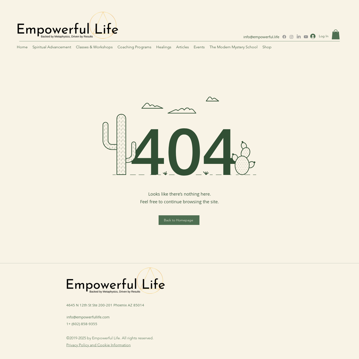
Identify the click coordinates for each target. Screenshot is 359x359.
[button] (336, 34)
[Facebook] (284, 36)
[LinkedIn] (298, 36)
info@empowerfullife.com (88, 317)
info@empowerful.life (261, 36)
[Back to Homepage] (179, 220)
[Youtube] (305, 36)
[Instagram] (291, 36)
